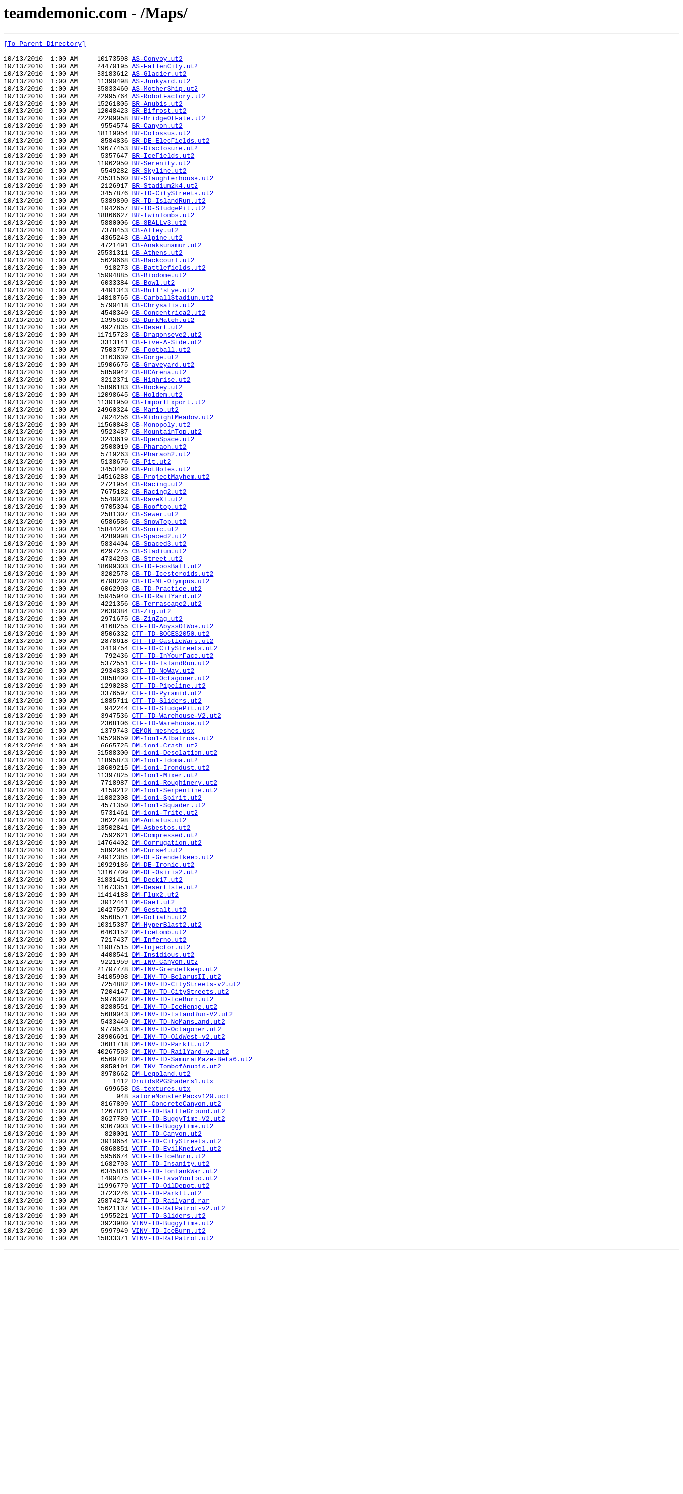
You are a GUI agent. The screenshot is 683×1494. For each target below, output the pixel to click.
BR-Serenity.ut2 (161, 188)
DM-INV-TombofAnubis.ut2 (176, 1272)
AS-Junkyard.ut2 (161, 89)
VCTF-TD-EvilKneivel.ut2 (176, 1370)
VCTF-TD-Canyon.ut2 (166, 1352)
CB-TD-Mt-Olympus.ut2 (170, 689)
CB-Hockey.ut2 (157, 456)
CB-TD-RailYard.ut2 (166, 707)
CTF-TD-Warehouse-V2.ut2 (176, 851)
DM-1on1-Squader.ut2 (168, 958)
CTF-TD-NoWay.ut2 (163, 797)
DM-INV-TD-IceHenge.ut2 (174, 1200)
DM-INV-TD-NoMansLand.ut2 (178, 1218)
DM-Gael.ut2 (153, 1074)
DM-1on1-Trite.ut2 (165, 967)
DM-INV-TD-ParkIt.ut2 (170, 1245)
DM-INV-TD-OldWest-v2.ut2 (178, 1236)
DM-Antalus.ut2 (159, 976)
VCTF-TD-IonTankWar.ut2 (174, 1397)
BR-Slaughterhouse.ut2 (172, 206)
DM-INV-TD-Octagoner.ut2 (176, 1227)
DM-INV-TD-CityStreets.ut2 (180, 1182)
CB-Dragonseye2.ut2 (166, 394)
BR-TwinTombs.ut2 (163, 250)
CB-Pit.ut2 (151, 546)
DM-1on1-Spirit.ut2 (166, 949)
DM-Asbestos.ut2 (161, 985)
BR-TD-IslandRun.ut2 (168, 232)
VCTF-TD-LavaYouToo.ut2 (174, 1406)
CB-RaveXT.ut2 (157, 591)
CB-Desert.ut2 (157, 385)
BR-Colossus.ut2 (161, 152)
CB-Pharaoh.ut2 (159, 528)
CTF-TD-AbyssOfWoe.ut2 (172, 743)
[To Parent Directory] (45, 44)
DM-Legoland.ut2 (161, 1281)
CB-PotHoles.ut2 (161, 555)
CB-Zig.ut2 (151, 725)
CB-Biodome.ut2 (159, 322)
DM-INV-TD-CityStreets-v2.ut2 (186, 1173)
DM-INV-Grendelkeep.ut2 (174, 1155)
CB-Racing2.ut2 (159, 582)
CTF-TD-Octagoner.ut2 (170, 806)
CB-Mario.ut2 (155, 483)
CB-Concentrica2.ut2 (168, 367)
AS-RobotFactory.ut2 (168, 107)
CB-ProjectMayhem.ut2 (170, 564)
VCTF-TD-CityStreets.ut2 (176, 1361)
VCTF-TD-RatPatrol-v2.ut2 (178, 1442)
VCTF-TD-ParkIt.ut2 (166, 1424)
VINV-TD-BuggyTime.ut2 (172, 1460)
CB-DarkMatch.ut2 (163, 376)
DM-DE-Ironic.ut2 (163, 1030)
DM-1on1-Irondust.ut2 (170, 913)
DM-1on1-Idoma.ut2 (165, 904)
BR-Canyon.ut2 (157, 143)
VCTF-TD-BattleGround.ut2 (178, 1325)
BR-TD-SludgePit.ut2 (168, 241)
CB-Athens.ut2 (157, 295)
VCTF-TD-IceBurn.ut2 (168, 1379)
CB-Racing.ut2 (157, 573)
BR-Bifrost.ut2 (159, 125)
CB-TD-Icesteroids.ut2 (172, 680)
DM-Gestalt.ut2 (159, 1083)
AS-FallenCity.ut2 (165, 71)
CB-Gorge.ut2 (155, 421)
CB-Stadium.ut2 (159, 653)
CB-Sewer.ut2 (155, 609)
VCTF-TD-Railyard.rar (170, 1433)
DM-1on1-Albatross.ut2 (172, 877)
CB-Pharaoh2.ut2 (161, 537)
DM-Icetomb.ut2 (159, 1110)
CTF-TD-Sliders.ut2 (166, 833)
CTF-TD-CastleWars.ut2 (172, 761)
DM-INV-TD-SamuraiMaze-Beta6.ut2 (192, 1263)
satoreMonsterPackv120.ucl (180, 1307)
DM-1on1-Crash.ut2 (165, 886)
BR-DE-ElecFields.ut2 (170, 161)
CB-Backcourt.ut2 (163, 304)
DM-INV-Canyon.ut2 (165, 1146)
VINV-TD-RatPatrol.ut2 (172, 1478)
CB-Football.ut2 (161, 412)
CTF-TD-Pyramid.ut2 (166, 824)
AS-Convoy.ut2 (157, 62)
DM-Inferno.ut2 (159, 1119)
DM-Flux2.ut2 (155, 1066)
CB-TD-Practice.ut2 (166, 698)
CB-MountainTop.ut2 (166, 510)
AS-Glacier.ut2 (159, 80)
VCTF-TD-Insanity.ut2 (170, 1388)
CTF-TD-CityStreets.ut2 (174, 770)
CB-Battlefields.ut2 (168, 313)
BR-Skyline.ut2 (159, 197)
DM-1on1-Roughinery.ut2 (174, 931)
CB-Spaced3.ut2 (159, 644)
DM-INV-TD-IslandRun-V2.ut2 (182, 1209)
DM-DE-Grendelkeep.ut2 (172, 1021)
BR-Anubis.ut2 (157, 116)
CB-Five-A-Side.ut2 (166, 403)
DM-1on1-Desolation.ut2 (174, 895)
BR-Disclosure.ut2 (165, 170)
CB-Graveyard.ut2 (163, 430)
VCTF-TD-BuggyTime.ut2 (172, 1343)
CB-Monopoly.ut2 (161, 501)
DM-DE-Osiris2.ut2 (165, 1039)
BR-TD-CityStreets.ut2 (172, 223)
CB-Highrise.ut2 (161, 447)
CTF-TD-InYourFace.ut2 (172, 779)
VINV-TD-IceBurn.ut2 (168, 1469)
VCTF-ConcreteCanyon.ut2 (176, 1316)
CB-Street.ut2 (157, 662)
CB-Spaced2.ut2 (159, 636)
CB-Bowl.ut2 (153, 331)
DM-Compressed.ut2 (165, 994)
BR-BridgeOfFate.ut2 (168, 134)
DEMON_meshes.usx (163, 868)
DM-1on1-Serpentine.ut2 (174, 940)
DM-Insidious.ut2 (163, 1137)
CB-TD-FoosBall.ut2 (166, 671)
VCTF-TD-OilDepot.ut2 (170, 1415)
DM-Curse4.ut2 (157, 1012)
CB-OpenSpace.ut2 (163, 519)
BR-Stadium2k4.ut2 (165, 215)
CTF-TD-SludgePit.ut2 (170, 842)
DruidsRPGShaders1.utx (172, 1289)
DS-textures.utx (161, 1298)
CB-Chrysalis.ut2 (163, 358)
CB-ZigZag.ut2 (157, 734)
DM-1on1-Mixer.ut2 (165, 922)
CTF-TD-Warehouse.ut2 (170, 859)
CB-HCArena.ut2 (159, 438)
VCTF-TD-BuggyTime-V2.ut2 (178, 1334)
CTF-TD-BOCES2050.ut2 (170, 752)
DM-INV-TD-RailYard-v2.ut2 (180, 1254)
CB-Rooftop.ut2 (159, 600)
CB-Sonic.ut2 (155, 627)
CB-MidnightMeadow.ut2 (172, 492)
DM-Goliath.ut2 (159, 1092)
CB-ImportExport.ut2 (168, 474)
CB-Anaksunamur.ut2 (166, 286)
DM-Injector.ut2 (161, 1128)
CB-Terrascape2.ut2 (166, 716)
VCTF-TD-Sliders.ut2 (168, 1451)
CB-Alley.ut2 (155, 268)
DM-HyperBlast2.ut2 (166, 1101)
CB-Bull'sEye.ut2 (163, 340)
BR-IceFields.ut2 (163, 179)
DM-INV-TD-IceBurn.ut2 (172, 1191)
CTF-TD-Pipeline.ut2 (168, 815)
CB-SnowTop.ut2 (159, 618)
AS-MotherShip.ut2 (165, 98)
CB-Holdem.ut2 (157, 465)
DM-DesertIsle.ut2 (165, 1057)
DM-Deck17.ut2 (157, 1048)
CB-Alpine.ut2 (157, 277)
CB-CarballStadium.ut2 (172, 349)
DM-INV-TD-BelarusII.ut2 (176, 1164)
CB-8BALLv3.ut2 (159, 259)
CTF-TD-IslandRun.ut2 (170, 788)
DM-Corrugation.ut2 (166, 1003)
